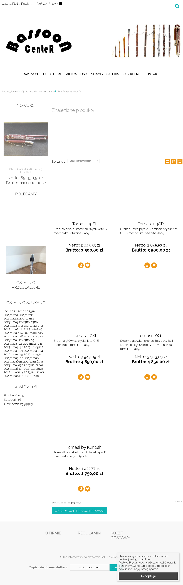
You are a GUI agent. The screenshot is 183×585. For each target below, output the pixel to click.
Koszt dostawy (120, 535)
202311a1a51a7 (13, 358)
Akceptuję (148, 576)
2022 (13, 311)
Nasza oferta (35, 74)
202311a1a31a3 (33, 329)
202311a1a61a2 (33, 365)
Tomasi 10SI (84, 335)
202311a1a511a (13, 343)
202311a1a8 (31, 376)
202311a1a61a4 (33, 368)
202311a (30, 311)
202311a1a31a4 (13, 333)
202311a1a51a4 (33, 350)
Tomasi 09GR (151, 223)
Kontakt (152, 74)
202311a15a (11, 318)
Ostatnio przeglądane (26, 285)
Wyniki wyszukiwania (69, 91)
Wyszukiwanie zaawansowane (37, 91)
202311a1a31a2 (13, 329)
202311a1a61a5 (13, 372)
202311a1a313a (13, 325)
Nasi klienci (131, 74)
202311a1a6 (31, 358)
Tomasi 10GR (151, 335)
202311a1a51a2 (33, 347)
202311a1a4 (11, 340)
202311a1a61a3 (13, 368)
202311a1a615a (13, 365)
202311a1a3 (11, 322)
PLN (10, 3)
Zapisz (116, 567)
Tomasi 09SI (84, 223)
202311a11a (11, 315)
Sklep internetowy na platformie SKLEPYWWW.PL (91, 557)
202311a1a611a (13, 361)
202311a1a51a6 (33, 354)
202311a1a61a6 (34, 372)
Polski (25, 3)
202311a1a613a (33, 361)
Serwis (97, 74)
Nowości (26, 105)
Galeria (112, 74)
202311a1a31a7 (33, 336)
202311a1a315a (33, 325)
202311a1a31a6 (13, 336)
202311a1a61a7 (13, 376)
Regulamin (89, 533)
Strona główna (10, 91)
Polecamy (26, 194)
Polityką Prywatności (131, 562)
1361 (6, 311)
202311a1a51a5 (13, 354)
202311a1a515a (13, 347)
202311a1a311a (28, 322)
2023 (21, 311)
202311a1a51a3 (13, 350)
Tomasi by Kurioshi (84, 447)
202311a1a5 (26, 340)
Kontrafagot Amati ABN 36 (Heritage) (26, 171)
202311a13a (26, 315)
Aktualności (77, 74)
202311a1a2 (26, 318)
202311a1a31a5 (33, 333)
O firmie (56, 74)
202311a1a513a (32, 343)
